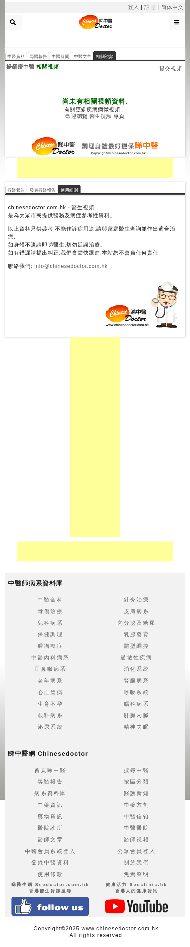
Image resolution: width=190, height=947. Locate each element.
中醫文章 (83, 56)
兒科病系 (50, 623)
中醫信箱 (136, 816)
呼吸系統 (136, 692)
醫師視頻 (136, 839)
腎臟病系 (136, 680)
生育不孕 (50, 704)
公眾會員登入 (136, 851)
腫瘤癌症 (50, 646)
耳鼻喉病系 (50, 669)
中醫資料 (16, 56)
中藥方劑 (136, 805)
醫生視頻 (101, 116)
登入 (133, 7)
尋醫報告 (38, 56)
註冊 (150, 7)
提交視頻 (170, 68)
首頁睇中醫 (50, 770)
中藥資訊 (50, 805)
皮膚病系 (136, 611)
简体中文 (172, 7)
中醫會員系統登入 (50, 851)
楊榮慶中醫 (20, 67)
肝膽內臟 (136, 715)
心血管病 (50, 692)
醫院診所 (50, 828)
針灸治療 (136, 599)
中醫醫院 (136, 828)
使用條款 (50, 874)
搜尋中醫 (136, 770)
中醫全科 (50, 599)
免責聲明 (136, 874)
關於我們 (136, 862)
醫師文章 (50, 839)
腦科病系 (136, 704)
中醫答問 (60, 56)
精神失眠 (136, 727)
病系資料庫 (50, 793)
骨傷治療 (50, 611)
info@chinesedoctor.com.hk (70, 266)
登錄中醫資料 (50, 862)
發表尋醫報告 (43, 190)
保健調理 (50, 634)
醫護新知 (136, 793)
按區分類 (136, 781)
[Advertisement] (95, 38)
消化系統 (136, 669)
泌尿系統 (50, 727)
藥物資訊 (50, 816)
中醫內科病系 (50, 657)
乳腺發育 (136, 634)
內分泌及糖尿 (136, 623)
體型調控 (136, 646)
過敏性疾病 (136, 657)
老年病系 (50, 680)
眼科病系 (50, 715)
